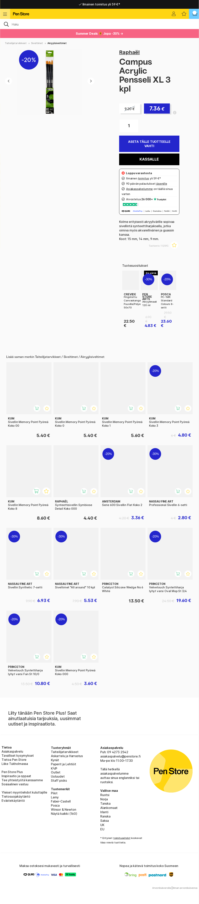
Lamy (55, 797)
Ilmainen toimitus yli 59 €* (99, 4)
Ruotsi (104, 795)
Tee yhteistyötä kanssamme (22, 780)
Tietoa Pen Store (14, 760)
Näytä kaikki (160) (64, 814)
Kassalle (149, 159)
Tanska (105, 803)
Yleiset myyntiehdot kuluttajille (24, 792)
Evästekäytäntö (13, 800)
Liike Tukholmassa (15, 764)
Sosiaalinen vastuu (15, 784)
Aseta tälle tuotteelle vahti (149, 144)
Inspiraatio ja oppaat (16, 776)
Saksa (104, 821)
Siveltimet (37, 43)
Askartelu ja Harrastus (67, 756)
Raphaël (129, 52)
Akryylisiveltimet (57, 43)
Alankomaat (109, 808)
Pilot (54, 793)
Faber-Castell (61, 801)
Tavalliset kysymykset (18, 755)
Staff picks (59, 780)
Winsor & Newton (63, 809)
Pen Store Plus (12, 772)
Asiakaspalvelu (12, 751)
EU (102, 829)
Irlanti (104, 812)
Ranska (105, 816)
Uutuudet (58, 776)
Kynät (55, 760)
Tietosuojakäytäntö (16, 796)
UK (102, 825)
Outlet (55, 772)
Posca (55, 805)
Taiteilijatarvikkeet (15, 43)
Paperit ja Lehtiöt (63, 764)
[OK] (99, 24)
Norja (104, 799)
